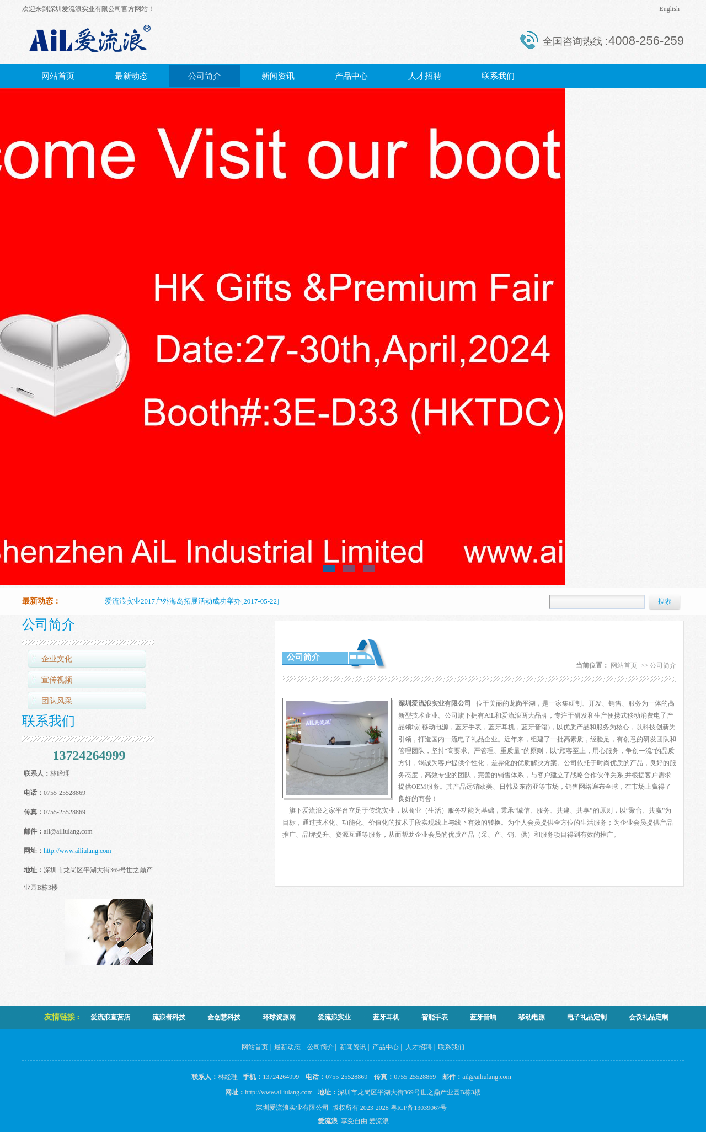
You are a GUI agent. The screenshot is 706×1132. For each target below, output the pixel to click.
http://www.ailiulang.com (77, 851)
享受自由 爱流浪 (363, 1121)
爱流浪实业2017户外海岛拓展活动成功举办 (173, 601)
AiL (489, 715)
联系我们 (498, 76)
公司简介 (204, 76)
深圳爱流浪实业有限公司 (292, 1108)
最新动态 (131, 76)
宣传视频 (56, 680)
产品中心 (351, 76)
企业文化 (56, 659)
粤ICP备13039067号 (421, 1108)
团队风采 (56, 701)
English (669, 9)
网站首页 (57, 76)
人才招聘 (424, 76)
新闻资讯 (278, 76)
